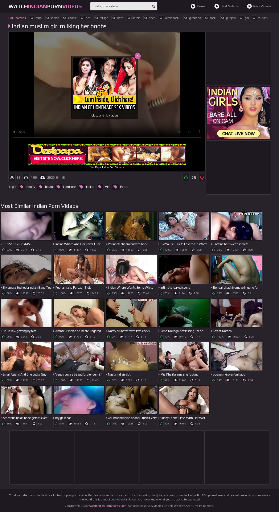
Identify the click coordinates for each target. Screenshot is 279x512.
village (101, 17)
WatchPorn (45, 6)
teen (149, 17)
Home (198, 6)
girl (244, 17)
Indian (86, 186)
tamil (36, 17)
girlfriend (192, 17)
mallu (210, 17)
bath (117, 17)
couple (69, 17)
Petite (120, 186)
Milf (103, 186)
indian (52, 17)
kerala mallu (169, 17)
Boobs (26, 186)
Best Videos (226, 6)
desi (85, 17)
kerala (133, 17)
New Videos (259, 6)
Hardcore (65, 186)
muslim (260, 17)
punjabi (228, 17)
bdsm (45, 186)
